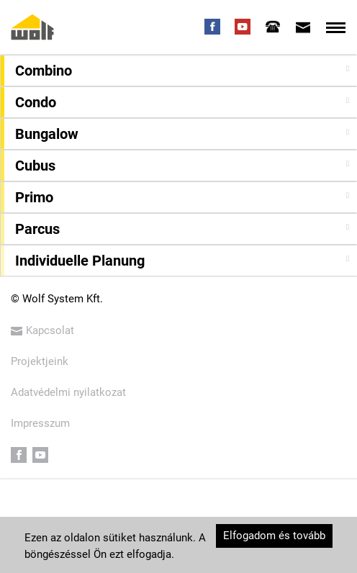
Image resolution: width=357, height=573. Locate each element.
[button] (180, 70)
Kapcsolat (42, 330)
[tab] (273, 26)
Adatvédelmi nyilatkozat (68, 392)
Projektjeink (39, 361)
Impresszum (40, 423)
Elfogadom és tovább (274, 535)
